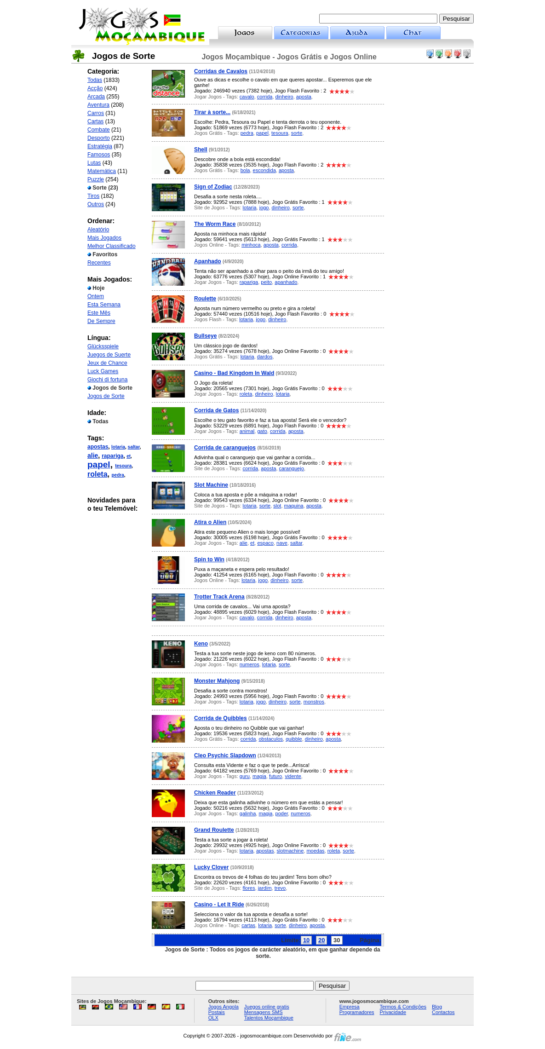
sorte (296, 133)
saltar (134, 447)
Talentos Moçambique (268, 1017)
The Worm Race (214, 224)
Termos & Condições (403, 1006)
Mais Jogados (104, 238)
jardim (265, 888)
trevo (280, 888)
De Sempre (101, 321)
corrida (265, 96)
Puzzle (95, 179)
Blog (437, 1006)
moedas (315, 850)
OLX (213, 1017)
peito (266, 282)
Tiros (93, 196)
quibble (294, 739)
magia (259, 776)
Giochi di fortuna (107, 379)
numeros (249, 664)
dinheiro (284, 96)
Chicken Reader (215, 793)
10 (306, 940)
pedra (117, 475)
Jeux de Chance (107, 363)
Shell (200, 149)
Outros (95, 204)
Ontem (95, 296)
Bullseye (205, 336)
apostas (97, 447)
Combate (98, 130)
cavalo (247, 96)
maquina (294, 505)
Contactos (443, 1012)
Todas (94, 80)
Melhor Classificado (111, 246)
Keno (201, 643)
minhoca (251, 245)
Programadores (356, 1012)
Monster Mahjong (217, 681)
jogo (264, 207)
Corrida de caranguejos (225, 447)
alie (92, 455)
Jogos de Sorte (106, 396)
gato (262, 431)
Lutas (94, 163)
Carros (95, 113)
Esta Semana (103, 304)
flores (249, 888)
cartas (248, 925)
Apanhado (207, 261)
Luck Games (102, 371)
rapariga (112, 456)
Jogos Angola (223, 1006)
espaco (265, 543)
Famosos (98, 154)
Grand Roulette (214, 830)
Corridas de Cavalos (220, 71)
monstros (314, 701)
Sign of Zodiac (213, 187)
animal (247, 431)
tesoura (123, 465)
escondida (264, 170)
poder (281, 813)
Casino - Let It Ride (219, 904)
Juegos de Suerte (109, 355)
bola (245, 170)
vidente (293, 776)
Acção (95, 88)
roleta (97, 474)
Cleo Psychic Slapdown (225, 755)
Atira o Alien (210, 522)
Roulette (205, 298)
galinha (248, 813)
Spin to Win (209, 559)
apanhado (286, 282)
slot (277, 505)
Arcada (96, 96)
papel (98, 464)
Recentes (99, 262)
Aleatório (98, 229)
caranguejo (291, 468)
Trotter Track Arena (219, 597)
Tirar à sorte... (212, 112)
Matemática (101, 171)
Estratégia (99, 146)
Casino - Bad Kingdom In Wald (234, 373)
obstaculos (270, 739)
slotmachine (290, 850)
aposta (303, 96)
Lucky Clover (211, 867)
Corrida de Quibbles (220, 718)
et (128, 456)
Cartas (95, 121)
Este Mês (98, 313)
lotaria (118, 447)
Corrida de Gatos (216, 410)
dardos (265, 356)
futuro (275, 776)
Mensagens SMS (263, 1012)
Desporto (98, 138)
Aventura (98, 105)
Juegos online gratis (266, 1006)
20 (321, 940)
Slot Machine (211, 485)
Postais (216, 1012)
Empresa (349, 1006)
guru (245, 776)
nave (281, 543)
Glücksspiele (103, 346)
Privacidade (393, 1012)
